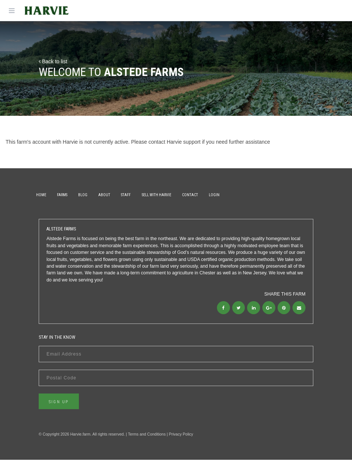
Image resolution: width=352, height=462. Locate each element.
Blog (96, 194)
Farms (70, 194)
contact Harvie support (174, 142)
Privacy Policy (181, 436)
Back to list (53, 61)
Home (44, 194)
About (123, 194)
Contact (225, 194)
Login (255, 194)
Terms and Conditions (147, 436)
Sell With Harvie (186, 194)
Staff (151, 194)
